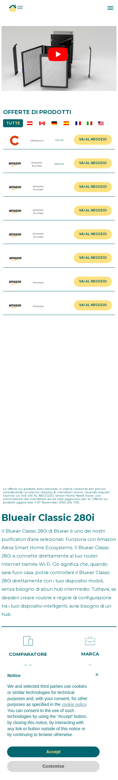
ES (66, 123)
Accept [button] (53, 751)
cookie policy (74, 704)
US (101, 123)
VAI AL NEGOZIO (93, 139)
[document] (53, 707)
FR (78, 123)
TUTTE (13, 123)
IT (89, 123)
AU (29, 123)
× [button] (97, 674)
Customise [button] (53, 766)
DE (54, 123)
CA (42, 123)
